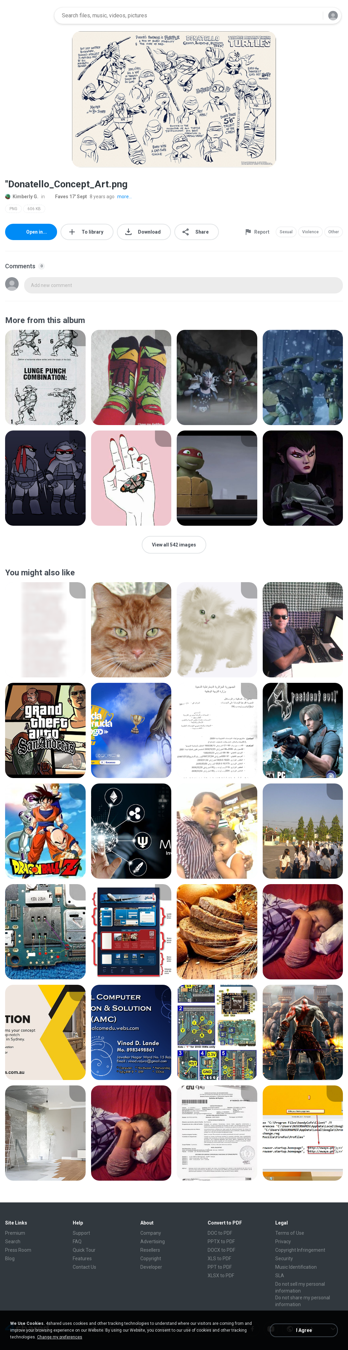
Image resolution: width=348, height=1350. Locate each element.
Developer (151, 1267)
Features (82, 1258)
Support (81, 1233)
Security (284, 1258)
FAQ (77, 1241)
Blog (10, 1258)
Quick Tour (84, 1250)
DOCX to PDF (221, 1250)
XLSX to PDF (221, 1275)
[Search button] (314, 15)
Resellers (150, 1250)
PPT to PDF (220, 1267)
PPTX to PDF (221, 1241)
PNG (13, 208)
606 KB (34, 208)
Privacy (283, 1241)
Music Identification (296, 1267)
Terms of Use (289, 1233)
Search (12, 1241)
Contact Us (84, 1267)
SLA (279, 1275)
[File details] (45, 377)
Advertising (152, 1241)
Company (150, 1233)
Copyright (150, 1258)
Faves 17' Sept (67, 196)
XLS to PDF (219, 1258)
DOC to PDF (220, 1233)
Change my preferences (59, 1337)
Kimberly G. (21, 196)
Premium (15, 1233)
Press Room (18, 1250)
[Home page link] (27, 15)
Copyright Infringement (300, 1250)
